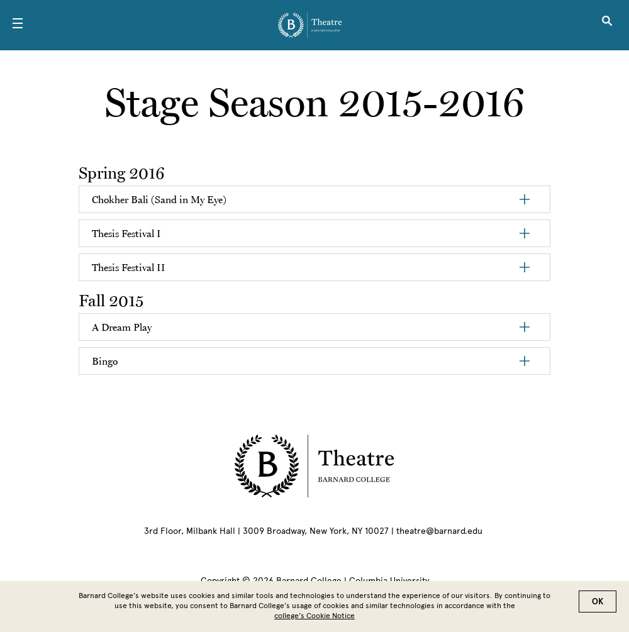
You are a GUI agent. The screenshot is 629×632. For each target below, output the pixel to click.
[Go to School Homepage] (310, 25)
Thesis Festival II (128, 267)
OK (597, 601)
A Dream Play (122, 327)
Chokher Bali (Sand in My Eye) (159, 199)
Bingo (105, 361)
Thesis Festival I (126, 233)
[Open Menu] (17, 25)
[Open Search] (607, 25)
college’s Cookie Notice (314, 615)
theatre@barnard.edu (439, 531)
